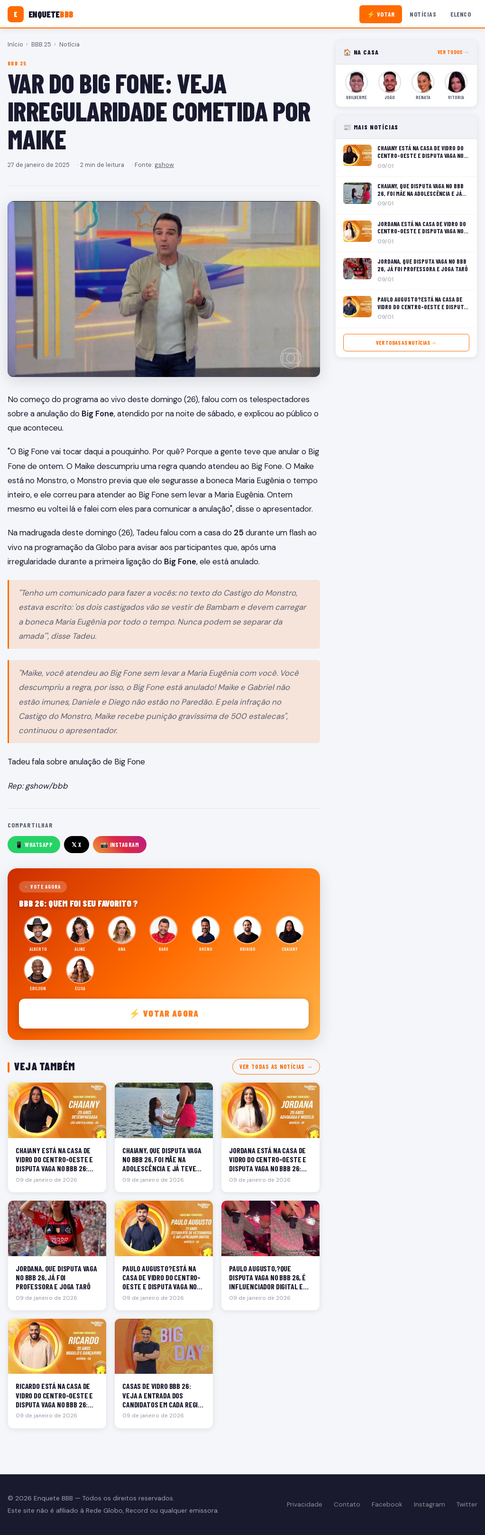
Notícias (423, 14)
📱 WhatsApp (34, 844)
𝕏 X (77, 844)
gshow (164, 165)
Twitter (467, 1504)
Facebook (387, 1504)
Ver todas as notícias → (276, 1066)
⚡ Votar (381, 14)
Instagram (429, 1504)
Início (15, 44)
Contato (347, 1504)
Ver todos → (453, 52)
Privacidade (304, 1504)
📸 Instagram (120, 844)
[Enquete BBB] (40, 14)
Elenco (460, 14)
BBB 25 (41, 44)
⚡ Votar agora (164, 1013)
